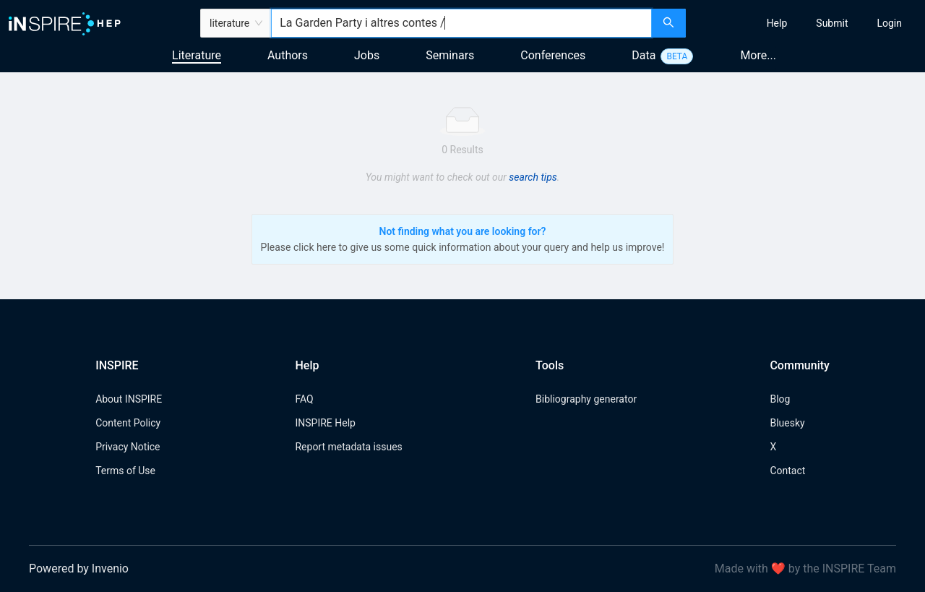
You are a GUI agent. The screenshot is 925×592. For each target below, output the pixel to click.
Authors (287, 55)
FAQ (304, 399)
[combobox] (461, 23)
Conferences (552, 55)
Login (889, 23)
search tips (532, 177)
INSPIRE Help (325, 423)
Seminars (450, 55)
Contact (787, 470)
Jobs (366, 55)
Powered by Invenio (79, 568)
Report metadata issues (348, 446)
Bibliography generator (586, 399)
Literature (196, 55)
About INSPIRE (128, 399)
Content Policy (127, 423)
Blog (780, 399)
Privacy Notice (127, 446)
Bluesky (787, 423)
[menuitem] (777, 23)
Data (643, 55)
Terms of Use (125, 470)
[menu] (807, 23)
